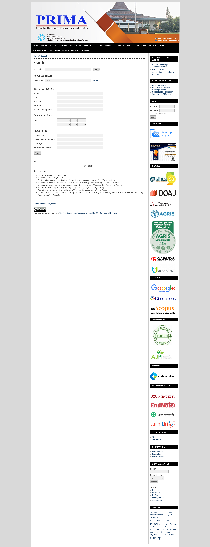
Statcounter (39, 203)
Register (63, 46)
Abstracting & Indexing (67, 51)
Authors (37, 93)
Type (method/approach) (44, 139)
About (44, 46)
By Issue (155, 490)
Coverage (38, 143)
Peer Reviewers (159, 85)
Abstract (37, 101)
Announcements (125, 46)
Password (154, 110)
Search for (38, 69)
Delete (95, 80)
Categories (157, 500)
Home (35, 46)
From (36, 120)
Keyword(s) (38, 80)
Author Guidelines (159, 67)
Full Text (37, 105)
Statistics (141, 46)
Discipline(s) (39, 135)
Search (159, 470)
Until (36, 124)
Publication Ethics (42, 51)
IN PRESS (85, 51)
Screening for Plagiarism (162, 92)
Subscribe (156, 439)
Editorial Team (156, 46)
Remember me (160, 114)
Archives (109, 46)
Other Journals (158, 497)
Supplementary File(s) (43, 109)
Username (154, 106)
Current (98, 46)
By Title (155, 495)
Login (53, 46)
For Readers (157, 451)
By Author (156, 492)
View (154, 437)
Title (35, 97)
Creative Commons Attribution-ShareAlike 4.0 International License (88, 213)
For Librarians (158, 456)
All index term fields (42, 147)
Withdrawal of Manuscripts (163, 94)
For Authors (157, 454)
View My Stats (50, 203)
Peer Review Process (161, 87)
